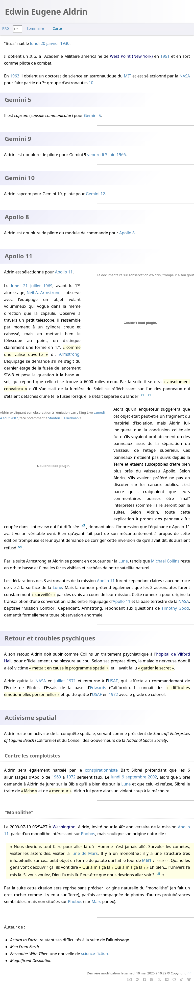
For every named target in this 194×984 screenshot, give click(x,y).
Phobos (88, 833)
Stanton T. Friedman (63, 418)
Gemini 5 (92, 115)
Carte (57, 28)
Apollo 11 (64, 272)
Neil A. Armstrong (44, 292)
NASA (185, 76)
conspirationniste (101, 770)
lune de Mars (84, 853)
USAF (113, 681)
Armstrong (69, 354)
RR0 (5, 28)
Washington (64, 827)
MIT (127, 76)
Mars (147, 860)
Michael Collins (165, 561)
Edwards (98, 687)
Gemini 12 (95, 193)
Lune (123, 561)
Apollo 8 (127, 233)
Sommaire (35, 28)
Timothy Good (175, 608)
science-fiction (94, 954)
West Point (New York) (131, 56)
